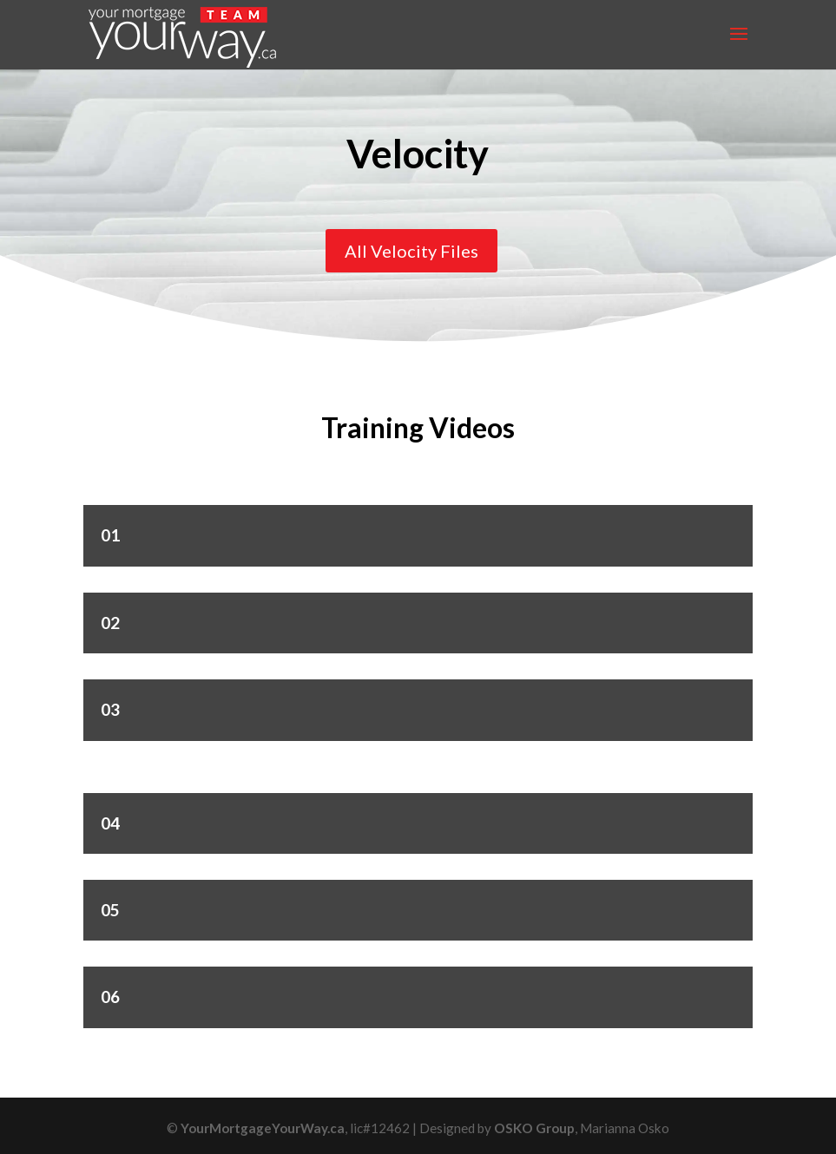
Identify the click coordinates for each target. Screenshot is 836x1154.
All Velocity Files (411, 250)
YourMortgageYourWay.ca (263, 1128)
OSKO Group (534, 1128)
